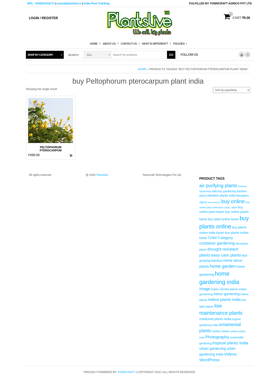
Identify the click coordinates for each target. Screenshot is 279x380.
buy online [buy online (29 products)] (233, 201)
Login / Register (43, 18)
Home (93, 43)
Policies (180, 43)
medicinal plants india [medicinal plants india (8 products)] (215, 319)
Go (171, 54)
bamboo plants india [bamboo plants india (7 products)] (221, 195)
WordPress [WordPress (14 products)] (209, 359)
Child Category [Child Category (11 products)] (220, 238)
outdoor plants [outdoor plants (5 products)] (220, 331)
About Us (109, 43)
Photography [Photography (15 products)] (217, 337)
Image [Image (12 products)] (204, 289)
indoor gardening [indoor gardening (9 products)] (226, 294)
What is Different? (155, 43)
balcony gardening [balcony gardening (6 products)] (224, 191)
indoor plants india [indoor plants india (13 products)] (224, 299)
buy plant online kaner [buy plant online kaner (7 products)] (223, 219)
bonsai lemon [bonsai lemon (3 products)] (214, 202)
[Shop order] (231, 90)
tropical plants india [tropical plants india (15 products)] (230, 343)
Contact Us (129, 43)
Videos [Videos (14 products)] (230, 354)
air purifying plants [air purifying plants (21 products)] (218, 185)
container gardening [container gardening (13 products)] (217, 243)
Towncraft (126, 372)
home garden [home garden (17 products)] (223, 266)
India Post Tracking (96, 3)
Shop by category (40, 54)
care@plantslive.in (69, 3)
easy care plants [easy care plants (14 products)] (226, 255)
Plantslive (102, 174)
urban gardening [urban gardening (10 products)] (212, 348)
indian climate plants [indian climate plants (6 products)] (224, 289)
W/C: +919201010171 (41, 3)
